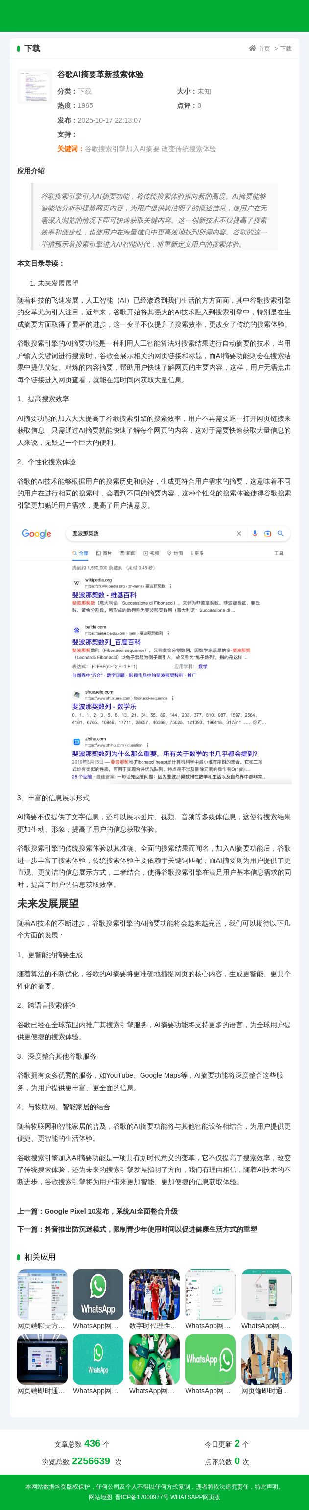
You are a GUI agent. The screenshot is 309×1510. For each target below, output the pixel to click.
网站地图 (100, 1497)
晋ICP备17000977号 (141, 1497)
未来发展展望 (58, 283)
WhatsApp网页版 (195, 1497)
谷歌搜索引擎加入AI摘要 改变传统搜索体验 (150, 149)
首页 (264, 48)
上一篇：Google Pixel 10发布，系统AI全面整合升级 (97, 1211)
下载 (286, 48)
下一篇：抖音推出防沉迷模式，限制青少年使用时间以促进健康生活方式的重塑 (137, 1229)
